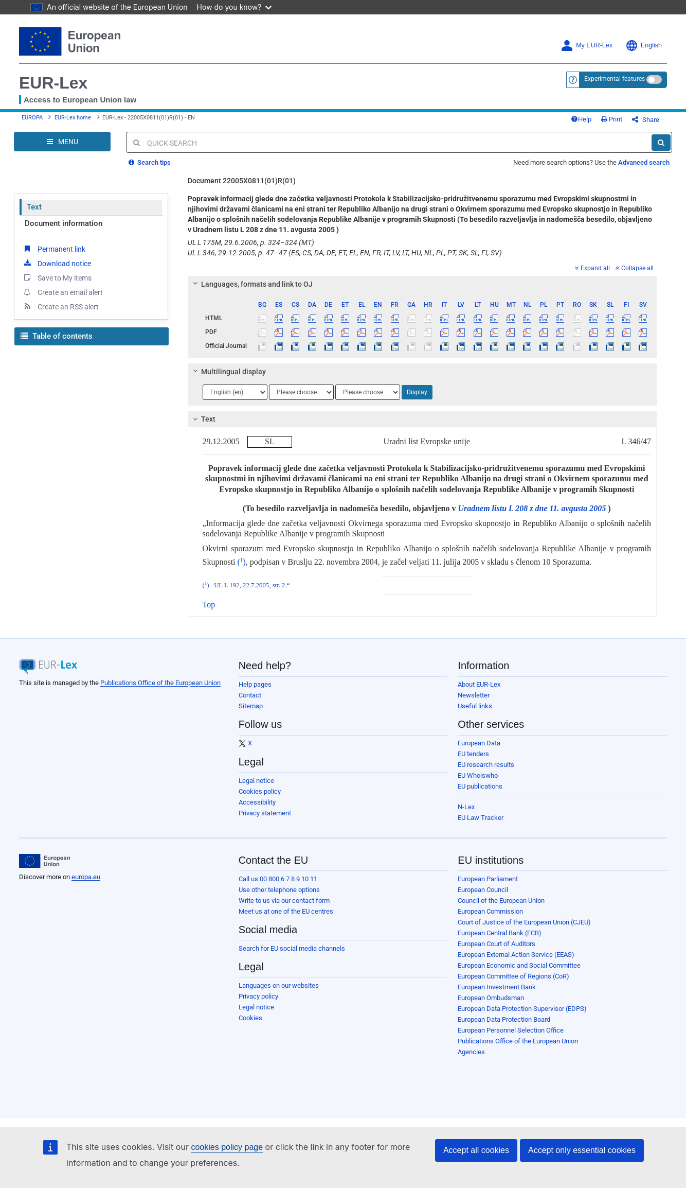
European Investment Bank (497, 987)
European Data (479, 743)
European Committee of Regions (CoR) (513, 976)
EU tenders (473, 754)
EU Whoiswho (478, 775)
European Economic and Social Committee (519, 965)
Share (645, 120)
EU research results (486, 764)
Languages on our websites (279, 985)
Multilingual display (227, 372)
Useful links (475, 706)
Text (34, 207)
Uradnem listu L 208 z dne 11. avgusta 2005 (532, 508)
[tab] (422, 284)
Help (581, 119)
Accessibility (257, 802)
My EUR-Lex (586, 45)
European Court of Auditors (496, 944)
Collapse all (635, 268)
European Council (483, 890)
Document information (63, 223)
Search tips (150, 162)
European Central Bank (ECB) (499, 933)
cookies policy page (227, 1147)
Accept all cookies (476, 1150)
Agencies (471, 1052)
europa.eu (85, 877)
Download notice (56, 263)
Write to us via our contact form (284, 900)
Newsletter (474, 695)
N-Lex (466, 807)
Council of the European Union (501, 900)
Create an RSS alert (60, 306)
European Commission (490, 911)
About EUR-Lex (479, 684)
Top (209, 604)
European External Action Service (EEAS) (516, 954)
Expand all (592, 268)
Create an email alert (62, 292)
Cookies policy (260, 791)
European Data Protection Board (504, 1019)
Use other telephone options (279, 890)
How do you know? (234, 7)
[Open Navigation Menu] (62, 141)
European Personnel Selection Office (511, 1030)
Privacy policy (258, 996)
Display (417, 392)
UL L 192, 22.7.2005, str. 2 (249, 585)
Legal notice (256, 780)
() (242, 561)
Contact (250, 695)
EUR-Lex (53, 83)
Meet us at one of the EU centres (286, 911)
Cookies (250, 1018)
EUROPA (32, 117)
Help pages (255, 684)
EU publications (480, 786)
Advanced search (644, 162)
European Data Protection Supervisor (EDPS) (522, 1008)
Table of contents (57, 336)
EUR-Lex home (73, 117)
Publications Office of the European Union (160, 683)
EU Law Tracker (480, 818)
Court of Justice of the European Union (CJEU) (524, 922)
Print (611, 119)
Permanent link (53, 248)
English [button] (643, 45)
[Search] (661, 142)
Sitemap (251, 706)
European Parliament (488, 879)
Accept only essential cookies (582, 1150)
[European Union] (44, 861)
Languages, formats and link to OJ (251, 284)
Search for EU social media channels (292, 948)
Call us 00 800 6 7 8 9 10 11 (278, 879)
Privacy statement (265, 813)
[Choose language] (235, 392)
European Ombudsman (491, 998)
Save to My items (57, 277)
